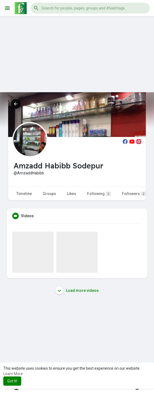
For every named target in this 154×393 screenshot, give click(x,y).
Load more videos (77, 290)
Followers (134, 193)
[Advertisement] (77, 54)
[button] (90, 8)
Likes (71, 193)
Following (99, 193)
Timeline (24, 193)
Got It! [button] (12, 381)
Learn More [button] (13, 374)
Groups (49, 193)
